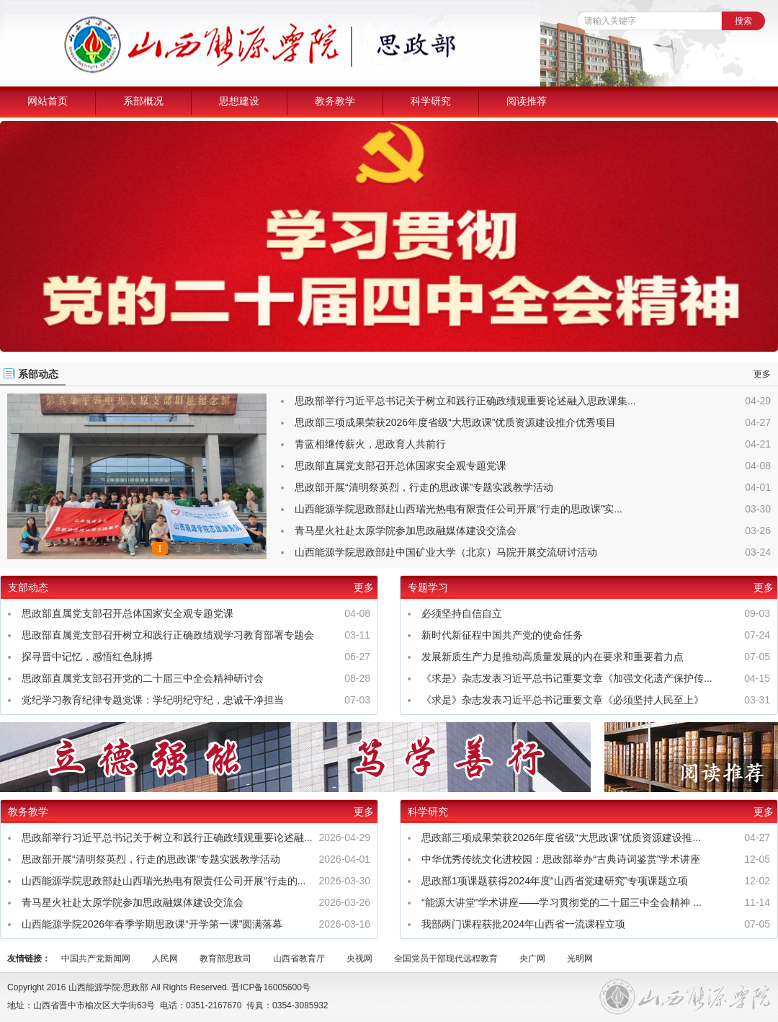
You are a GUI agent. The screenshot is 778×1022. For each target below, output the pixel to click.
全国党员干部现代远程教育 (446, 959)
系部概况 (143, 101)
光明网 (580, 959)
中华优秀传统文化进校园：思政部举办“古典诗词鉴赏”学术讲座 (560, 859)
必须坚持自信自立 (461, 613)
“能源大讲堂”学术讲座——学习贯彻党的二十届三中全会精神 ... (561, 902)
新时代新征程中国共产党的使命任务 (502, 635)
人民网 (165, 959)
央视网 (359, 959)
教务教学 (335, 101)
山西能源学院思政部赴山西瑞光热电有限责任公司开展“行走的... (163, 881)
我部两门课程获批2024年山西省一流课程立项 (523, 924)
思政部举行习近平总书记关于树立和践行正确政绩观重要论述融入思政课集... (465, 400)
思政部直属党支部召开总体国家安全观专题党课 (400, 465)
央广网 (532, 959)
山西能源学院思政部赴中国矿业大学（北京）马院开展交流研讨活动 (446, 552)
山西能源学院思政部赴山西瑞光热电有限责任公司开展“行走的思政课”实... (458, 509)
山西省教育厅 (299, 959)
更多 (762, 374)
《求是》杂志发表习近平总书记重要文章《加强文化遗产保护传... (566, 678)
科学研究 (431, 101)
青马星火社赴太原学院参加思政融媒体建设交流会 (406, 530)
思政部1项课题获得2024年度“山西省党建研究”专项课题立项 (554, 881)
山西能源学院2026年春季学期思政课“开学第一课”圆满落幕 (152, 924)
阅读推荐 (526, 101)
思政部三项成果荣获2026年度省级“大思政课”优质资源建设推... (561, 837)
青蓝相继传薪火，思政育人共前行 (370, 444)
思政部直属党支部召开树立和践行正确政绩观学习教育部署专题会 (168, 635)
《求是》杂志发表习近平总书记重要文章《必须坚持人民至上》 (562, 700)
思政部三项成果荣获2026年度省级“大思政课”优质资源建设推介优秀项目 (455, 422)
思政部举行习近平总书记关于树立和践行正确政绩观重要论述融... (167, 837)
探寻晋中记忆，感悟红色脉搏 (87, 656)
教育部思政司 (225, 959)
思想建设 (239, 101)
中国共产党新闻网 (95, 959)
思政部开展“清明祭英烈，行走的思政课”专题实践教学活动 (424, 487)
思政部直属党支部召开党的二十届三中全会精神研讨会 (143, 678)
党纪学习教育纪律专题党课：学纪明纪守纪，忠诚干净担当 (153, 700)
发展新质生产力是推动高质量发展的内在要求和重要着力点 (552, 656)
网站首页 (47, 101)
